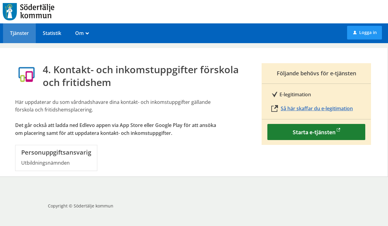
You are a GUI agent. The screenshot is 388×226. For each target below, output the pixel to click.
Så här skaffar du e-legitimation (317, 108)
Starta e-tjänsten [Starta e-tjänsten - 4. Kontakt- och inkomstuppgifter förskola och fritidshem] (314, 132)
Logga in (365, 32)
